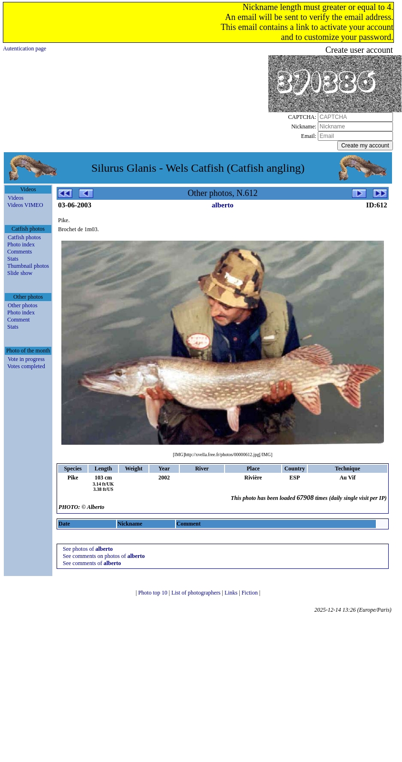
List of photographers (196, 592)
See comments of (92, 563)
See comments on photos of (104, 556)
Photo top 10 (153, 592)
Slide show (19, 273)
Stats (12, 258)
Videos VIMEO (25, 205)
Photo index (21, 244)
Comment (18, 319)
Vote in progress (26, 359)
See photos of (88, 549)
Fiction (250, 592)
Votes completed (26, 366)
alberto (223, 205)
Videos (15, 198)
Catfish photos (24, 237)
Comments (19, 251)
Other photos (22, 305)
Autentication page (24, 48)
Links (232, 592)
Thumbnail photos (28, 266)
